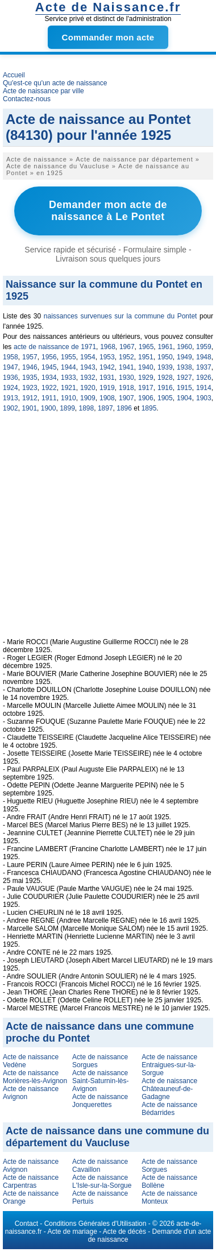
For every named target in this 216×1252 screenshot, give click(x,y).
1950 (165, 357)
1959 (203, 347)
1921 (68, 388)
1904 (184, 398)
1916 (165, 388)
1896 (124, 408)
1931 (107, 378)
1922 (49, 388)
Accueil (14, 75)
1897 (105, 408)
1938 (184, 367)
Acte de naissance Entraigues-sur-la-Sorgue (169, 1065)
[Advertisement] (109, 531)
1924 (10, 388)
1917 (145, 388)
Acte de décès (124, 1232)
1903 (203, 398)
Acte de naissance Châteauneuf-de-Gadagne (169, 1089)
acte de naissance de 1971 (55, 347)
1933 (68, 378)
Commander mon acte (108, 37)
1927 (184, 378)
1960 (184, 347)
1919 (107, 388)
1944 (68, 367)
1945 (49, 367)
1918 (126, 388)
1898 (86, 408)
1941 (126, 367)
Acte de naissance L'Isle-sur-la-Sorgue (101, 1181)
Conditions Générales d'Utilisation (95, 1224)
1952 (126, 357)
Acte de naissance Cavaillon (100, 1166)
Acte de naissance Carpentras (31, 1181)
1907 (126, 398)
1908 (107, 398)
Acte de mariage (72, 1232)
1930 (126, 378)
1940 (145, 367)
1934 (49, 378)
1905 (165, 398)
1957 (30, 357)
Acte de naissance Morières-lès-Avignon (35, 1077)
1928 (165, 378)
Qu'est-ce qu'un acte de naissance (55, 83)
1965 (146, 347)
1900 (48, 408)
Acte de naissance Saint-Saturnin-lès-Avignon (100, 1081)
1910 (68, 398)
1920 (87, 388)
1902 (10, 408)
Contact (26, 1224)
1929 (145, 378)
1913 (10, 398)
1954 (87, 357)
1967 (127, 347)
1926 (203, 378)
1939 (165, 367)
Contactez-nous (27, 99)
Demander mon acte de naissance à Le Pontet (108, 210)
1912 (30, 398)
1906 (145, 398)
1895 (149, 408)
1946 (30, 367)
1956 (49, 357)
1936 (10, 378)
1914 (203, 388)
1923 (30, 388)
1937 (203, 367)
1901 (29, 408)
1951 (145, 357)
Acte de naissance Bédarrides (169, 1109)
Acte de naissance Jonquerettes (100, 1101)
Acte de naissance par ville (43, 91)
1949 (184, 357)
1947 (10, 367)
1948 (203, 357)
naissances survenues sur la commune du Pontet (120, 316)
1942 (107, 367)
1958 (10, 357)
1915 (184, 388)
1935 (30, 378)
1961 (165, 347)
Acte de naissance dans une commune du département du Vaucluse (107, 1137)
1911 (49, 398)
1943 (87, 367)
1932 (87, 378)
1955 (68, 357)
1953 (107, 357)
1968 (107, 347)
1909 (87, 398)
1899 (67, 408)
